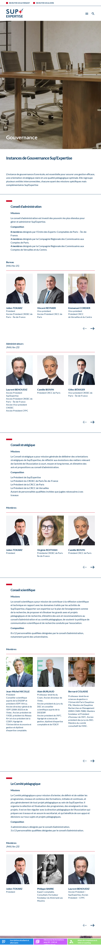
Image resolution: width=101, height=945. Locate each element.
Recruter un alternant (19, 3)
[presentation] (84, 328)
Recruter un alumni (45, 3)
